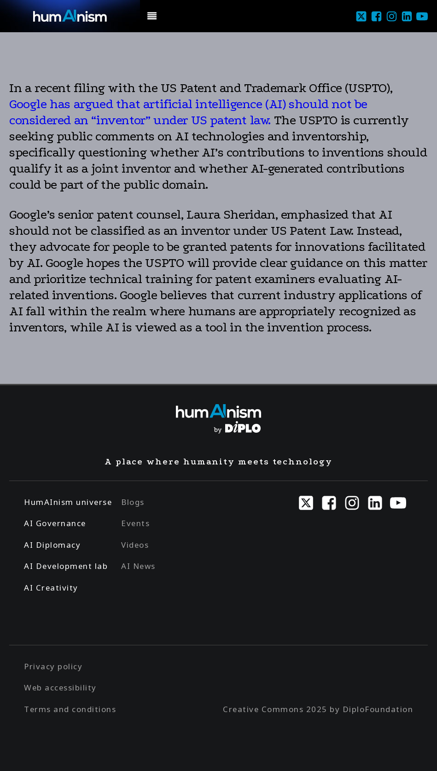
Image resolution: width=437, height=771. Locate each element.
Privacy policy (53, 666)
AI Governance (55, 523)
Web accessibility (60, 687)
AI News (138, 566)
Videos (135, 544)
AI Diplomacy (52, 544)
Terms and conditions (70, 709)
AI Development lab (66, 566)
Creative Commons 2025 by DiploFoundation (318, 709)
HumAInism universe (68, 502)
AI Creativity (51, 587)
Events (135, 523)
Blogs (133, 502)
